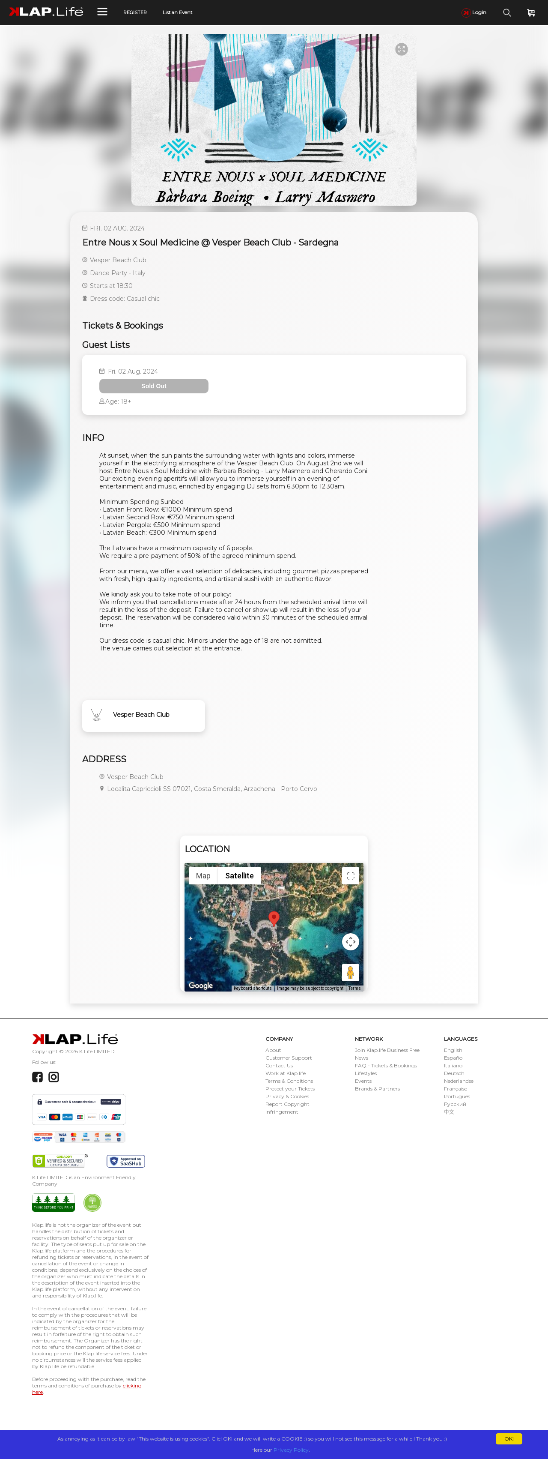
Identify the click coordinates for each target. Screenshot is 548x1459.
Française (455, 1088)
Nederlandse (459, 1081)
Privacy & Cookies (287, 1096)
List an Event (177, 12)
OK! (509, 1438)
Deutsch (454, 1073)
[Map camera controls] (350, 941)
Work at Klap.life (285, 1073)
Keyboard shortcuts (253, 988)
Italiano (453, 1065)
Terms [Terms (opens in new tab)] (354, 988)
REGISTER (135, 12)
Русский (455, 1104)
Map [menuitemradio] (203, 875)
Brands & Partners (377, 1088)
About (273, 1050)
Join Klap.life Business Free (387, 1050)
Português (457, 1096)
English (453, 1050)
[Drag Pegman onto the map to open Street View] (350, 972)
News (361, 1058)
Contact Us (279, 1065)
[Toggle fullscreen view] (350, 875)
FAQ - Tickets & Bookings (386, 1065)
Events (363, 1081)
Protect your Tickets (290, 1088)
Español (454, 1058)
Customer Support (288, 1058)
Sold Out (153, 386)
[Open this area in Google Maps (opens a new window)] (201, 986)
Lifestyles (366, 1073)
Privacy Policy (291, 1450)
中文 (449, 1111)
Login (474, 12)
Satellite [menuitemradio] (239, 875)
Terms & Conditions (289, 1081)
